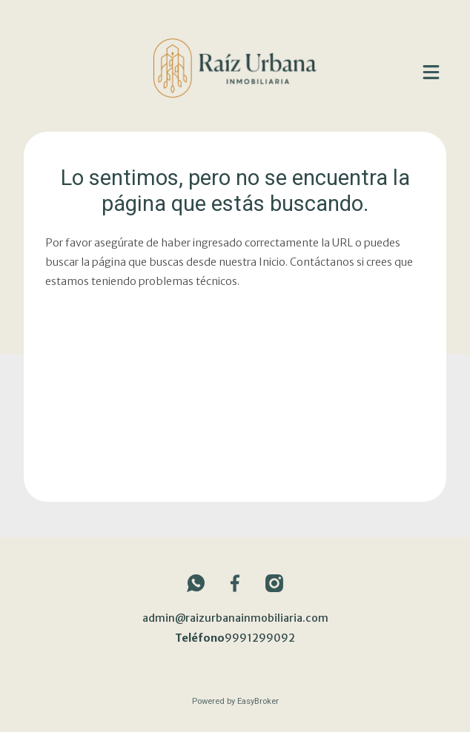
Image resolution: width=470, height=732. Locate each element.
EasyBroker (258, 701)
